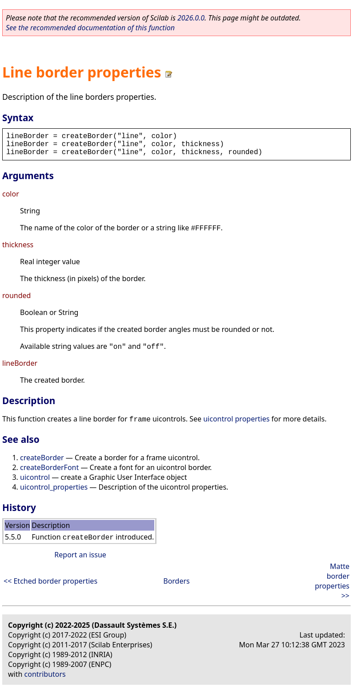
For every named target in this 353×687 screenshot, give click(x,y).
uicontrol (35, 477)
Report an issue (80, 555)
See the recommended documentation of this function (90, 28)
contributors (45, 674)
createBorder (42, 457)
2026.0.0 (191, 18)
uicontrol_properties (54, 487)
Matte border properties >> (332, 581)
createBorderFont (49, 467)
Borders (176, 581)
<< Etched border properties (50, 581)
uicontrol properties (236, 419)
